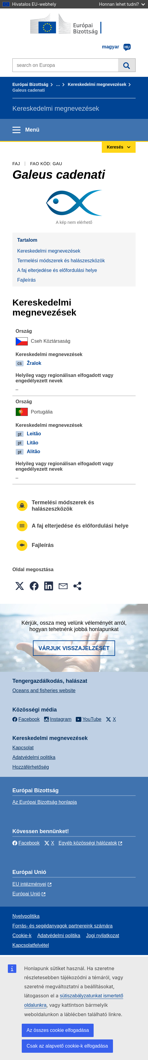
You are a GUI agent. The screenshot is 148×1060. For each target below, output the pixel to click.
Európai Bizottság (30, 84)
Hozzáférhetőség (30, 767)
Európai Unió (26, 893)
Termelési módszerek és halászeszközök (61, 260)
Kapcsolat (23, 747)
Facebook (26, 843)
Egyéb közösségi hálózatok (88, 843)
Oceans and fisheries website (44, 690)
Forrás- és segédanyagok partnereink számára (62, 925)
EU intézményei (29, 884)
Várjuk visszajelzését (73, 648)
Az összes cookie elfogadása (58, 1030)
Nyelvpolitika (26, 916)
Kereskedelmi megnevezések (97, 84)
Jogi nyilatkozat (102, 935)
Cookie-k (21, 935)
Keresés (126, 65)
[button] (20, 586)
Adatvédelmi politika (33, 757)
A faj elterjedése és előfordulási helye (57, 270)
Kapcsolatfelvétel (30, 945)
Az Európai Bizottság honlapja (44, 802)
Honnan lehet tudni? (122, 4)
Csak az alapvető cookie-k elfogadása (67, 1046)
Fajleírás (26, 280)
